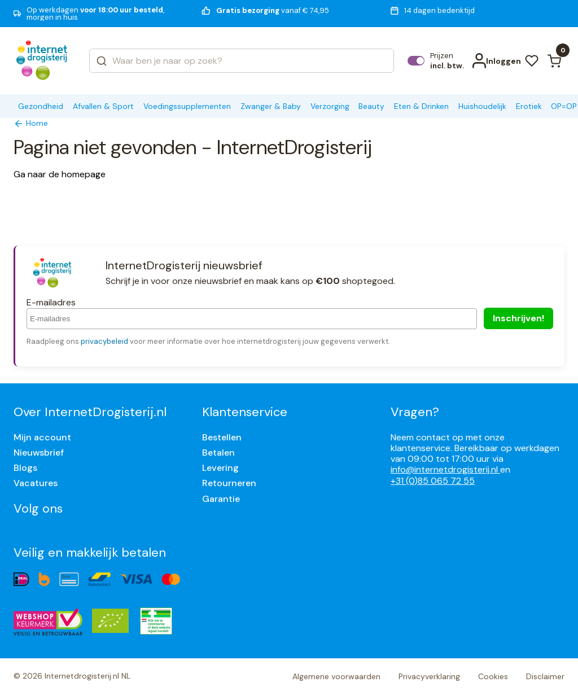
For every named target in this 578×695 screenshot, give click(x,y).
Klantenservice (244, 412)
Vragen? (415, 412)
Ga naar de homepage (60, 174)
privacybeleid (104, 341)
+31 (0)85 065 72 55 (433, 481)
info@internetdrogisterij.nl (445, 469)
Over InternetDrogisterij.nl (90, 412)
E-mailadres (51, 302)
